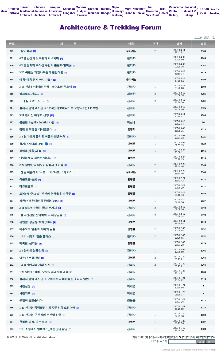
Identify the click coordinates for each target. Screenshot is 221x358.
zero (203, 349)
